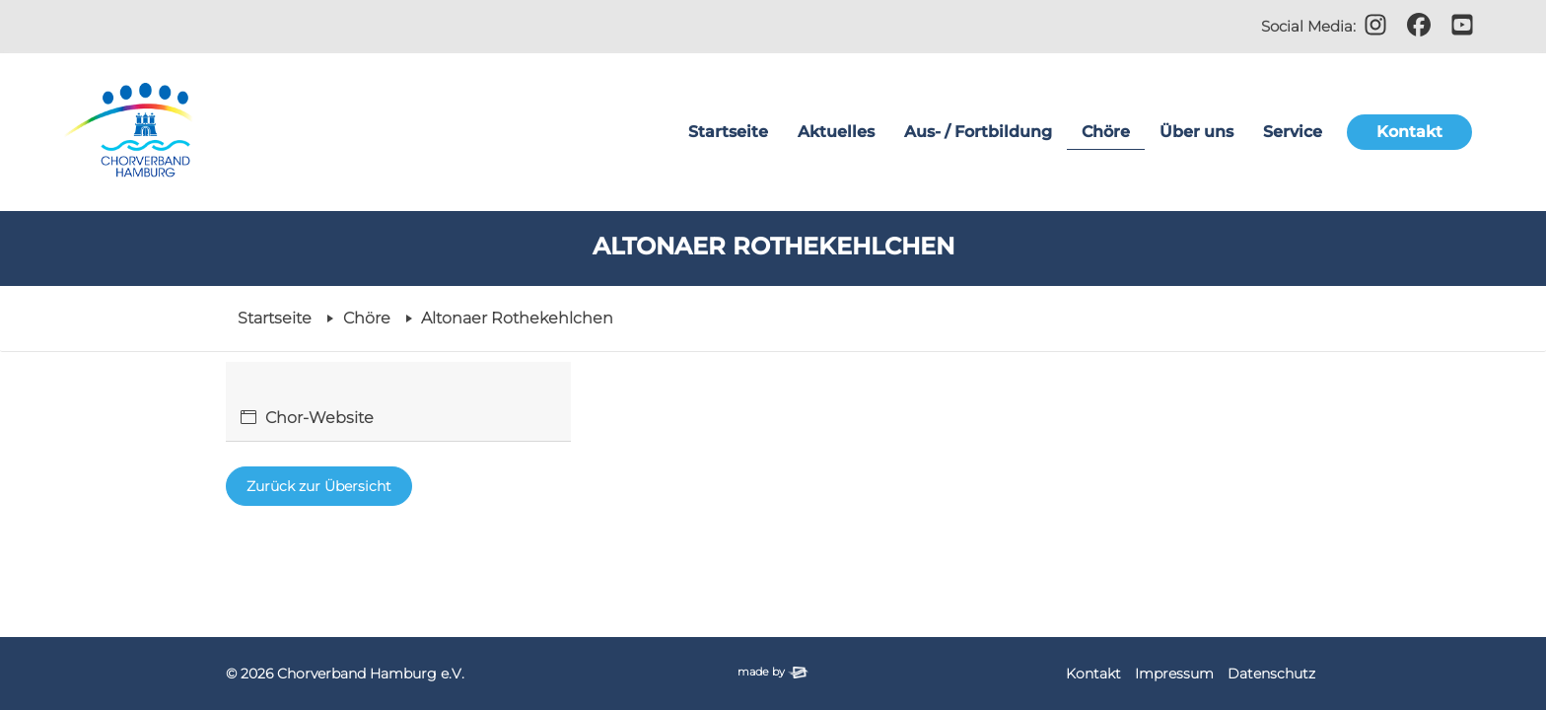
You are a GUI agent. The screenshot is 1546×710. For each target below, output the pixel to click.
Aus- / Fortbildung (978, 131)
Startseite (728, 131)
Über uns (1196, 131)
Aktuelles (836, 131)
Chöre (1106, 131)
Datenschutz (1271, 673)
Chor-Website (319, 417)
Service (1292, 131)
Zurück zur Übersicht (318, 486)
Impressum (1174, 673)
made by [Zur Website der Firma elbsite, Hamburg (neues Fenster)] (773, 671)
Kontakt (1409, 131)
